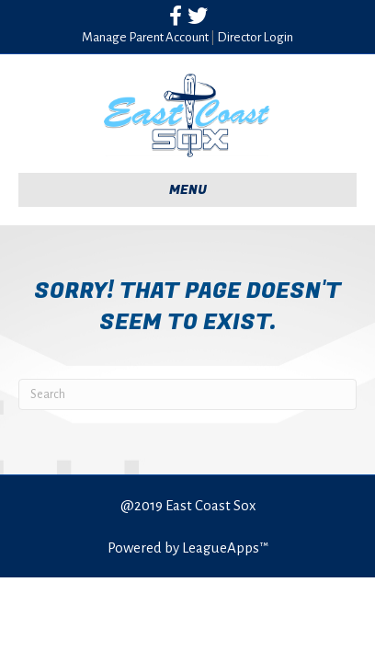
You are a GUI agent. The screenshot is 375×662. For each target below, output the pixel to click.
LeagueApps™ (225, 547)
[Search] (187, 394)
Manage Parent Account (145, 37)
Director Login (255, 37)
